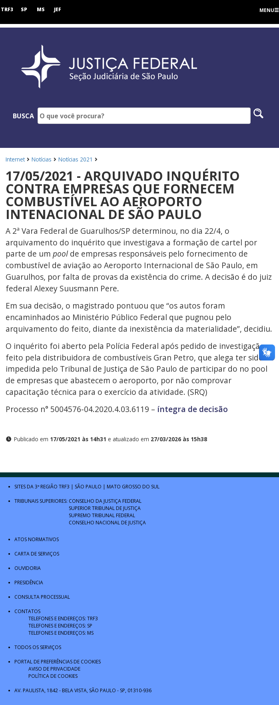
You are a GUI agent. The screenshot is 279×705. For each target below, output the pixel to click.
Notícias (42, 159)
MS (41, 9)
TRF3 (7, 9)
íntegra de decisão (191, 409)
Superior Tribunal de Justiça (105, 508)
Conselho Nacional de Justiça (107, 522)
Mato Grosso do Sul (133, 486)
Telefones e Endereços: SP (60, 625)
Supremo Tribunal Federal (102, 515)
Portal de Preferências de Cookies (57, 661)
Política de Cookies (53, 676)
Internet (15, 159)
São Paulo (88, 486)
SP (24, 9)
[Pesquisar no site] (258, 116)
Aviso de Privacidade (54, 668)
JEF (57, 9)
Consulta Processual (42, 596)
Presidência (28, 582)
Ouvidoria (27, 568)
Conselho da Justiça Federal (105, 501)
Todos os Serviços (37, 647)
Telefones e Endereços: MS (61, 632)
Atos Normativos (36, 539)
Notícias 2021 (75, 159)
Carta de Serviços (36, 553)
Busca (23, 116)
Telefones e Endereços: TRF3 (63, 618)
